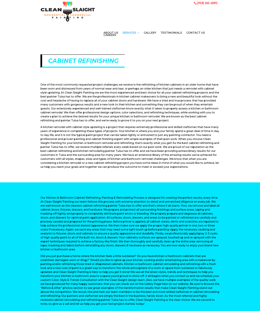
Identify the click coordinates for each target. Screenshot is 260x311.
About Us (110, 11)
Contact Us (195, 11)
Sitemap (114, 306)
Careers (109, 14)
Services (129, 11)
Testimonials (171, 11)
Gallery (150, 11)
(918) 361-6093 (207, 2)
